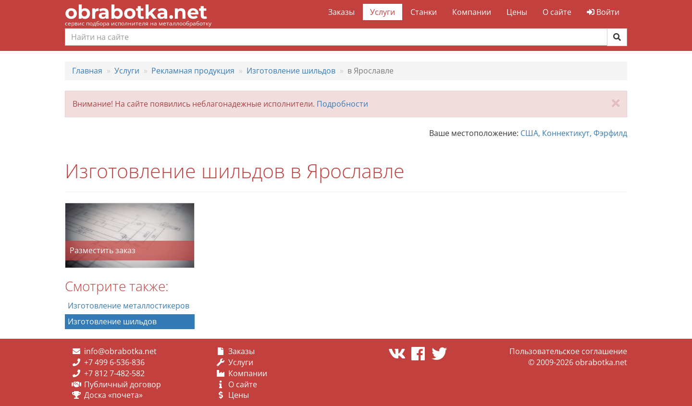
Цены (517, 12)
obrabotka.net (136, 12)
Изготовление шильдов (112, 321)
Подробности (342, 103)
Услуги (382, 12)
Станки (423, 12)
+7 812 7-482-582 (114, 373)
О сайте (557, 12)
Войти (603, 12)
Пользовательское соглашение (568, 351)
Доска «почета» (113, 395)
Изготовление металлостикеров (128, 305)
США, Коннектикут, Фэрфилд (573, 133)
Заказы (341, 12)
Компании (471, 12)
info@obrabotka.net (120, 351)
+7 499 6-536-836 (114, 362)
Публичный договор (122, 384)
